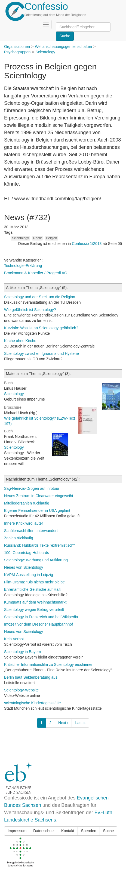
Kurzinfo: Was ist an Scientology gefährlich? (41, 328)
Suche (108, 831)
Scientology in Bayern (22, 652)
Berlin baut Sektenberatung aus (30, 677)
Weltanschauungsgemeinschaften (63, 46)
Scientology (45, 52)
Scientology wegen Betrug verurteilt (34, 609)
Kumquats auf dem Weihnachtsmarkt (35, 602)
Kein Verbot (14, 639)
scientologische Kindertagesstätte (32, 703)
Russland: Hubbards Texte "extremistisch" (39, 545)
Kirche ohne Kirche (20, 341)
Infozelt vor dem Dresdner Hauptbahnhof (38, 624)
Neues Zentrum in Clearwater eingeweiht (38, 496)
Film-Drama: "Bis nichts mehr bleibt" (34, 582)
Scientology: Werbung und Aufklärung (36, 560)
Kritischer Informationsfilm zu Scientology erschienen (48, 664)
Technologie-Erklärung (23, 265)
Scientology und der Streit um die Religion (39, 297)
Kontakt (67, 831)
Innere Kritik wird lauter (23, 523)
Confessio (46, 6)
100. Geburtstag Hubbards (26, 552)
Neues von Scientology (23, 567)
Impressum (17, 831)
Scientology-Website (21, 690)
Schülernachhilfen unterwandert (31, 530)
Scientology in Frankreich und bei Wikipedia (41, 617)
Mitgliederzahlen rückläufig (26, 503)
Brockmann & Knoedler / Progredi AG (35, 273)
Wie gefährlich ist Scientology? (30, 309)
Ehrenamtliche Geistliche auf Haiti (32, 589)
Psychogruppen (17, 52)
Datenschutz (43, 831)
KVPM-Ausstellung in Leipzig (28, 575)
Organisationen (17, 46)
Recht (37, 238)
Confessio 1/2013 (87, 243)
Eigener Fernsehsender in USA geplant (37, 510)
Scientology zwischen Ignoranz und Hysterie (41, 353)
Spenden (88, 831)
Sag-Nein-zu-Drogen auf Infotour (31, 488)
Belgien (51, 238)
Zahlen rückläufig (18, 538)
